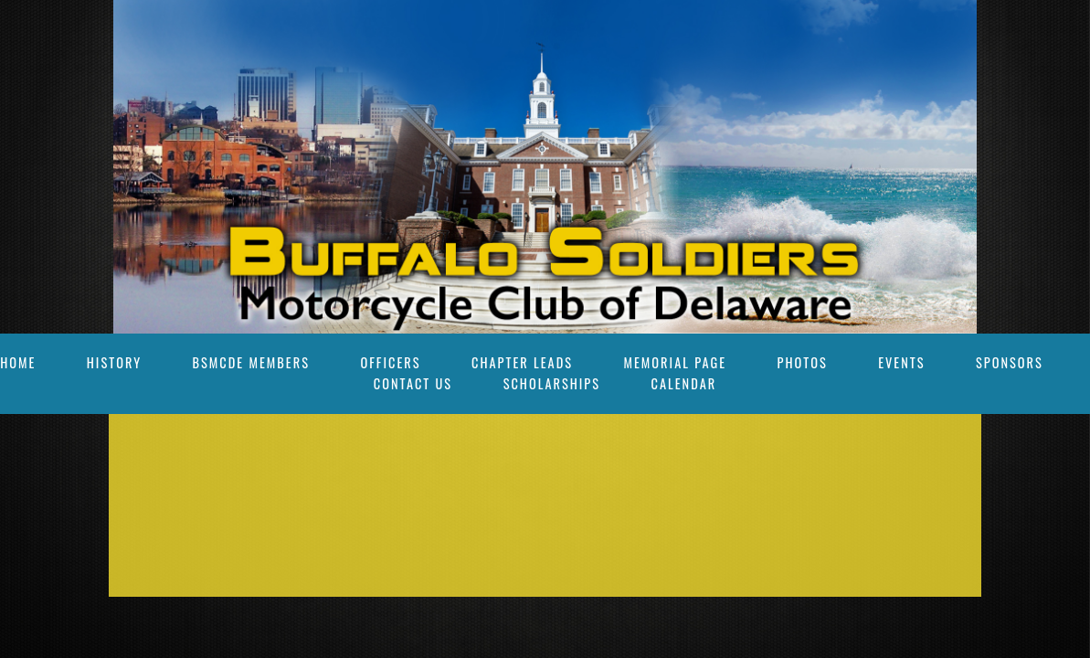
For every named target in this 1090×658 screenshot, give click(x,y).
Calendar (683, 383)
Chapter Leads (522, 362)
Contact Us (413, 383)
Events (901, 362)
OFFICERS (390, 362)
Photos (803, 362)
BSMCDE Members (251, 362)
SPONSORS (1009, 362)
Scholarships (551, 383)
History (114, 362)
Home (18, 362)
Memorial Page (675, 362)
